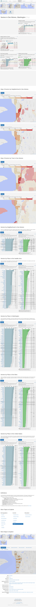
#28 (34, 195)
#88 (35, 382)
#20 (34, 163)
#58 (35, 265)
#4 (35, 53)
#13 (34, 126)
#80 (17, 382)
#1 (35, 20)
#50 (17, 265)
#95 (17, 441)
